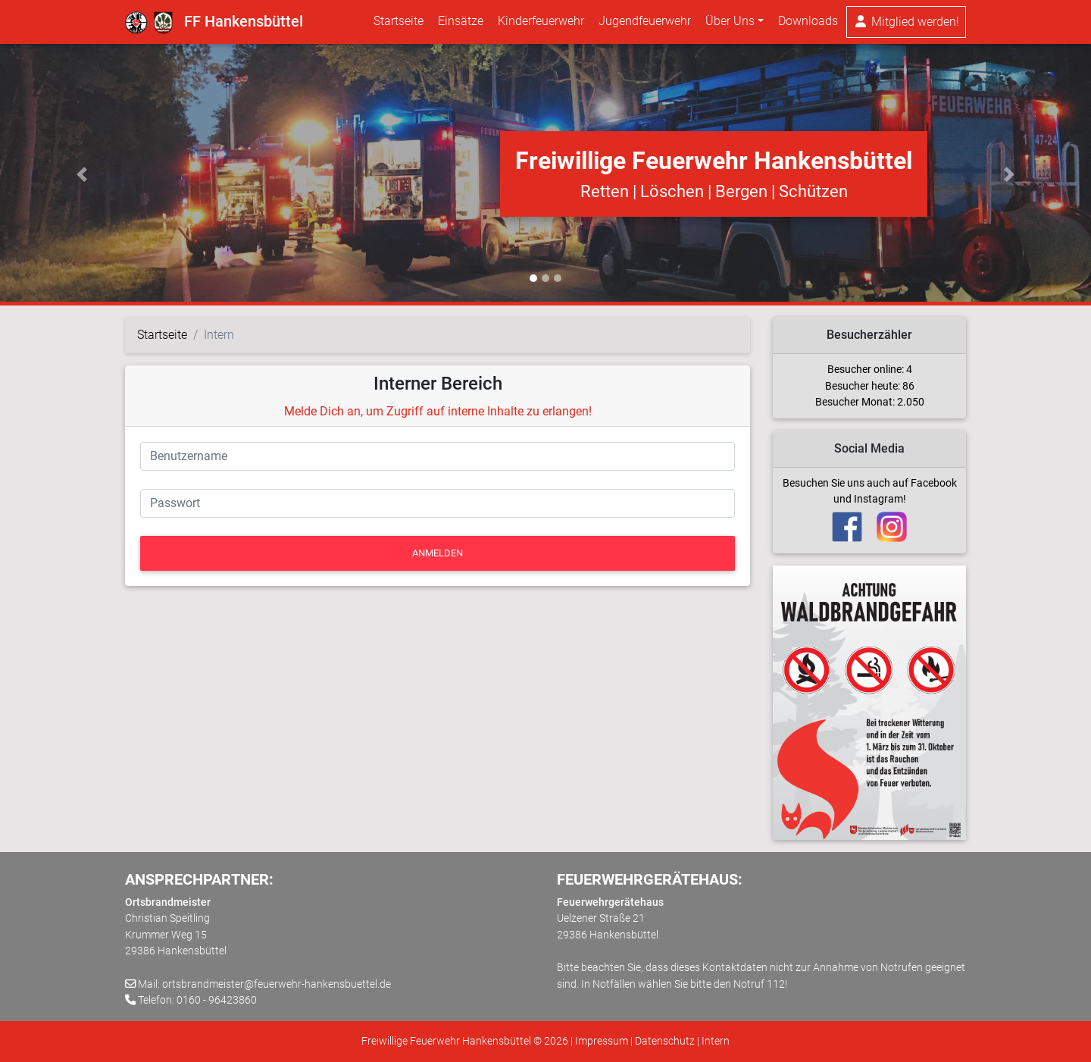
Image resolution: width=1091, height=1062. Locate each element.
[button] (82, 174)
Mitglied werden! (906, 24)
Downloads (808, 24)
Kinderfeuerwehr (541, 24)
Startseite (399, 24)
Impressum (601, 1041)
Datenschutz (665, 1041)
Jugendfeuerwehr (645, 24)
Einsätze (460, 24)
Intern (716, 1041)
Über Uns (730, 24)
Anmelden (437, 553)
